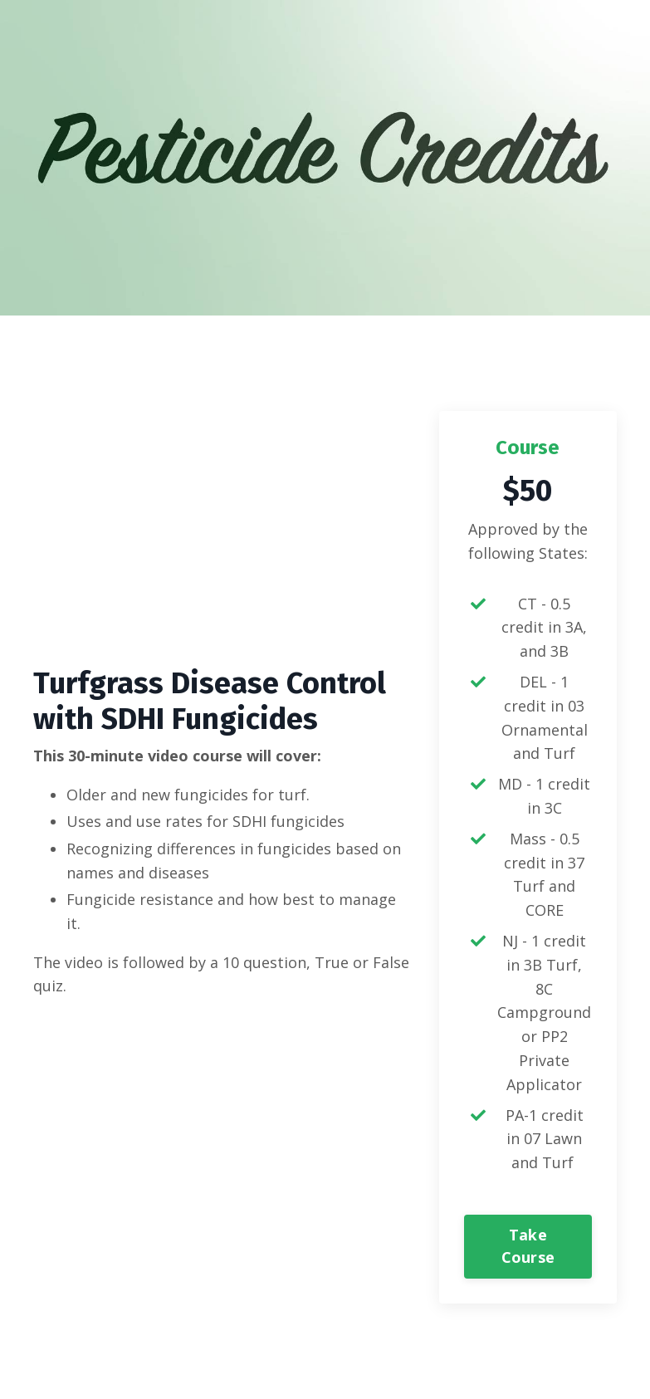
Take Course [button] (528, 1246)
